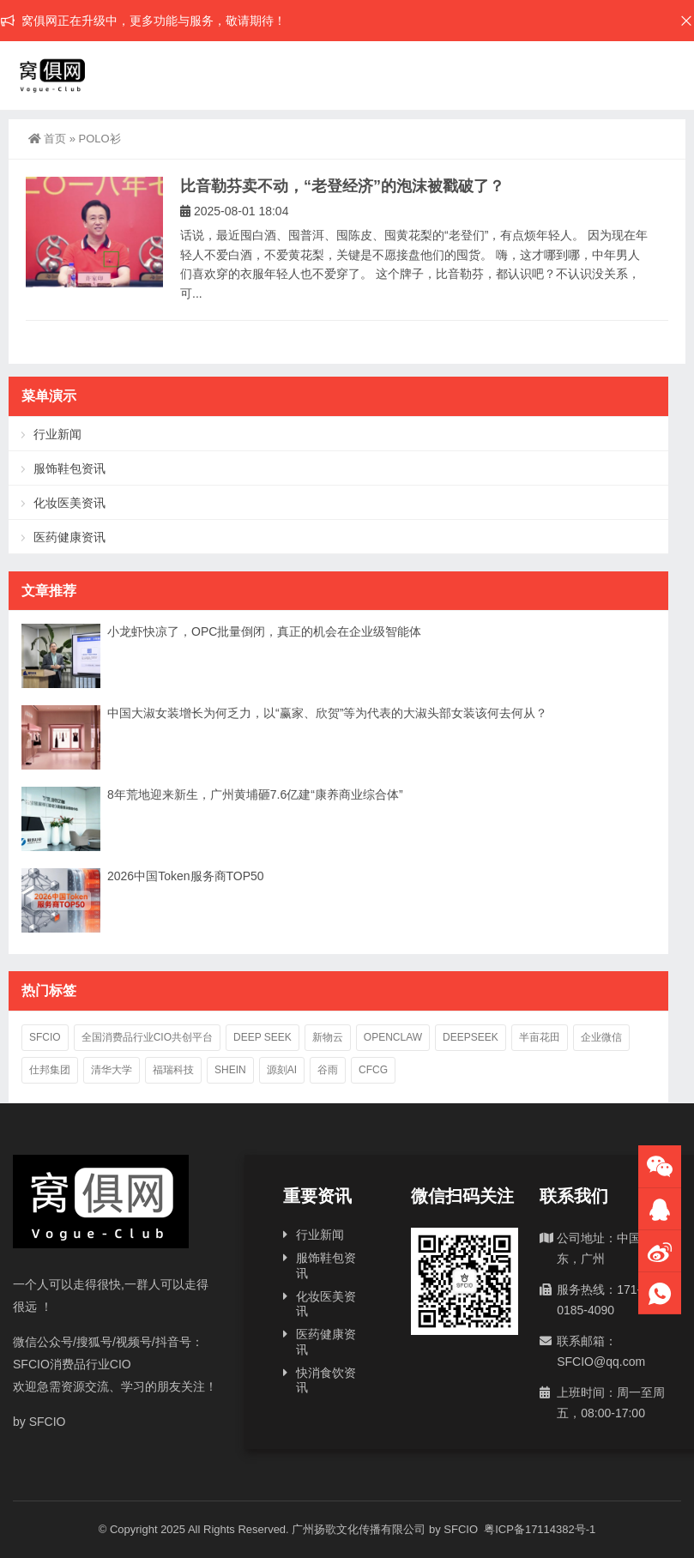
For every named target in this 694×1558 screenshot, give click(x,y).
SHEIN (230, 1070)
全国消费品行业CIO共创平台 (147, 1037)
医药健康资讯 (69, 537)
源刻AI (282, 1070)
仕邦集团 (49, 1070)
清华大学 (111, 1070)
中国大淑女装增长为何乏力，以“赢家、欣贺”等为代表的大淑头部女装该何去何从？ (327, 713)
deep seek (262, 1037)
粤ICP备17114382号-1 (538, 1529)
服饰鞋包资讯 (69, 468)
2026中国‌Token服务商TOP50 (185, 876)
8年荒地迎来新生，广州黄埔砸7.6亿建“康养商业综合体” (255, 794)
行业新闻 (57, 434)
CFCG (373, 1070)
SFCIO (45, 1037)
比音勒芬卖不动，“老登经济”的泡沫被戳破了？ (342, 186)
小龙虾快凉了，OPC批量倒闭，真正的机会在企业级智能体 (264, 631)
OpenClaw (393, 1037)
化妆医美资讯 (69, 503)
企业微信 (601, 1037)
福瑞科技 (173, 1070)
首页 (47, 138)
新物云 (327, 1037)
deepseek (470, 1037)
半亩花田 (539, 1037)
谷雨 (327, 1070)
